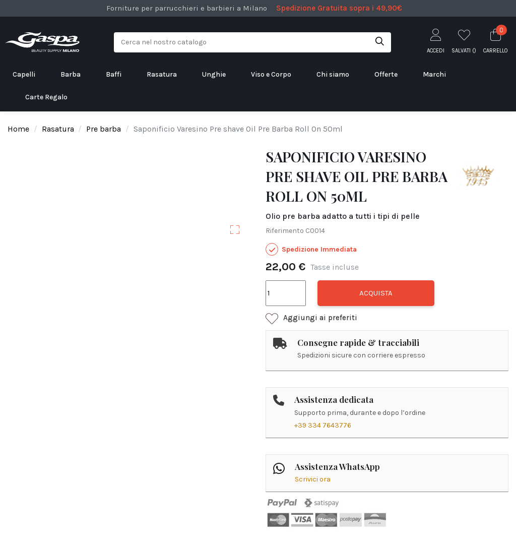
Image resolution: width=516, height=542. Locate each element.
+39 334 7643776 (322, 425)
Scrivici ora (313, 479)
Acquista (376, 292)
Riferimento (285, 230)
